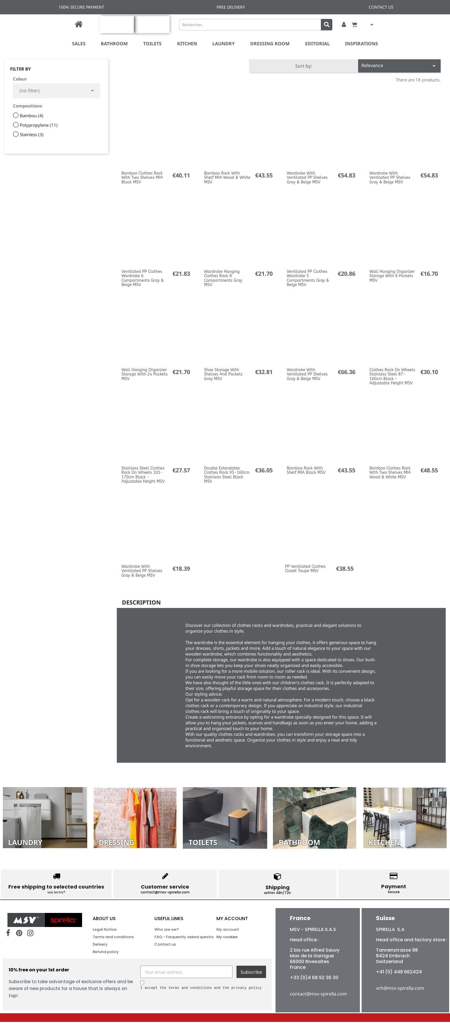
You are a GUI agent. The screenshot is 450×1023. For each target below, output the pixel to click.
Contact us (165, 945)
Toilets (152, 43)
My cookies (227, 938)
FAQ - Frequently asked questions (175, 938)
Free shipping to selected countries (56, 886)
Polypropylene (39, 125)
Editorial (317, 43)
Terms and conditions (113, 938)
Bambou (31, 115)
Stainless (32, 134)
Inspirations (361, 43)
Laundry (223, 43)
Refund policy (106, 953)
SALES (79, 43)
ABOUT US (104, 919)
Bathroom (114, 43)
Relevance (399, 65)
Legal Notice (105, 930)
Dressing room (270, 43)
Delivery (100, 945)
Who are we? (166, 930)
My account (232, 919)
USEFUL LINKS (168, 919)
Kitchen (187, 43)
